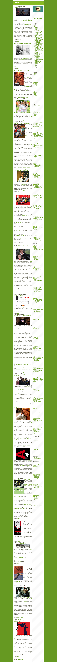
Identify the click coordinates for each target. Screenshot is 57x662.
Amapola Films (36, 473)
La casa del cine (36, 509)
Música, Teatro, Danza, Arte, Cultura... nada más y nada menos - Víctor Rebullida (38, 172)
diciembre (36, 27)
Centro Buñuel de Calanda (37, 437)
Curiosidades (36, 81)
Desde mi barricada (36, 265)
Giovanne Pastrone (29, 504)
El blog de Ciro (36, 215)
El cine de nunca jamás (37, 124)
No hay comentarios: (27, 167)
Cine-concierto (36, 75)
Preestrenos (35, 96)
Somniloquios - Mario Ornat (37, 165)
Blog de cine (35, 114)
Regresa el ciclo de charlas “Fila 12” (20, 99)
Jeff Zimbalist (25, 558)
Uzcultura (35, 163)
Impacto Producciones (37, 489)
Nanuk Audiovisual (36, 495)
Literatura (35, 90)
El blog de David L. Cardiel (37, 214)
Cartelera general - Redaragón (38, 322)
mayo (35, 67)
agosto (36, 64)
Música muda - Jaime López (38, 135)
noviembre (36, 28)
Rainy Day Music (36, 302)
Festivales (35, 85)
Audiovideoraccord (36, 476)
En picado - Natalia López (37, 199)
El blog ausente (36, 216)
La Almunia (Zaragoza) (37, 372)
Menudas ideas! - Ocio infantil (38, 420)
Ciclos (18, 563)
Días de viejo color (36, 220)
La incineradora (36, 457)
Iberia (16, 561)
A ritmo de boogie (36, 239)
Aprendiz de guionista (37, 110)
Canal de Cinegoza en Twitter (38, 18)
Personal (35, 95)
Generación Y (36, 194)
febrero (36, 70)
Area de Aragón (36, 248)
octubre (36, 29)
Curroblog (35, 258)
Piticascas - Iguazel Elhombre (38, 299)
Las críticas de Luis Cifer (37, 175)
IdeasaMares (35, 278)
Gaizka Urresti (36, 131)
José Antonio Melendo (37, 281)
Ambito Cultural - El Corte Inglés (38, 432)
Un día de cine (36, 454)
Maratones (35, 91)
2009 (34, 24)
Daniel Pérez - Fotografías (37, 260)
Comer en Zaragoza (36, 255)
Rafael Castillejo (36, 168)
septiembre (36, 63)
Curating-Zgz (36, 257)
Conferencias (19, 406)
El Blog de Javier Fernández (38, 219)
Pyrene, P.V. (35, 499)
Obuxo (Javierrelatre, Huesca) (38, 378)
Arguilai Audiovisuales (37, 475)
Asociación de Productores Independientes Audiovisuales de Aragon (37, 336)
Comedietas (35, 229)
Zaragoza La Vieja (36, 317)
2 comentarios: (26, 67)
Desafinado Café (36, 426)
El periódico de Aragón (20, 617)
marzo (35, 69)
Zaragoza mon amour (37, 318)
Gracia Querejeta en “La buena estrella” (20, 407)
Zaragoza (35, 389)
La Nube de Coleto (36, 184)
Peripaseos (35, 298)
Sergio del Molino (36, 166)
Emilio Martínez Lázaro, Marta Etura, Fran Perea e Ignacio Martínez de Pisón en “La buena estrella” (22, 123)
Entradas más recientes (17, 657)
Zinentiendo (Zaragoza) (37, 390)
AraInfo (35, 441)
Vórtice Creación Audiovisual (38, 505)
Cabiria (25, 504)
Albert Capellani (17, 508)
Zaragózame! (36, 446)
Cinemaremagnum (36, 478)
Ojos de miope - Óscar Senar (38, 296)
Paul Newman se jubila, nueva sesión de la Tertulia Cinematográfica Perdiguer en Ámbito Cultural (22, 170)
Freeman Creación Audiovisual (38, 486)
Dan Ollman (24, 559)
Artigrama (35, 463)
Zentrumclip (35, 407)
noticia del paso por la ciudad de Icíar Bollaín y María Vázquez (24, 616)
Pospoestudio (36, 498)
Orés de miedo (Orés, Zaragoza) (38, 379)
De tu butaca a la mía (37, 121)
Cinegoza (16, 2)
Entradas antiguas (29, 657)
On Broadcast (36, 496)
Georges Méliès (23, 499)
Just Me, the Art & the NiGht (38, 186)
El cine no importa (17, 7)
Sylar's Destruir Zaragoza (37, 311)
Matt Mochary (21, 558)
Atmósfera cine (36, 111)
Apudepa (35, 247)
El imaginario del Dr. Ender (37, 127)
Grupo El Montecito (36, 487)
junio (35, 66)
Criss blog (35, 226)
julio (35, 65)
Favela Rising (17, 558)
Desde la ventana (36, 264)
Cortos (18, 293)
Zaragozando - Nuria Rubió (37, 157)
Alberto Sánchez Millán (37, 238)
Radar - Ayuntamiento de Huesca (38, 417)
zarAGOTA (35, 156)
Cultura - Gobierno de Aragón (38, 427)
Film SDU (35, 485)
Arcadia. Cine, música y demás (38, 235)
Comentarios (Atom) (20, 659)
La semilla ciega (36, 178)
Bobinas (35, 115)
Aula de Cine (35, 450)
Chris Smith (21, 559)
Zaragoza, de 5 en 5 (36, 319)
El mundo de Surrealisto (37, 269)
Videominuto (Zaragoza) (37, 386)
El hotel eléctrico (23, 508)
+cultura (35, 331)
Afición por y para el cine (37, 106)
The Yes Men (17, 559)
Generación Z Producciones (38, 132)
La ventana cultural (36, 421)
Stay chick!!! (35, 310)
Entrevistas (35, 83)
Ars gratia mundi (36, 234)
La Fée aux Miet (36, 185)
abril (35, 68)
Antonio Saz (35, 237)
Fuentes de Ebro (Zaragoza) (37, 366)
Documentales (36, 82)
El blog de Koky (36, 213)
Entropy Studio (36, 484)
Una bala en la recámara (37, 164)
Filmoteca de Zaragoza (37, 328)
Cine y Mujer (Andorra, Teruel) (38, 355)
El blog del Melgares (37, 268)
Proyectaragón (16, 447)
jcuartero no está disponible (38, 280)
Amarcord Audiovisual (37, 474)
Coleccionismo (36, 76)
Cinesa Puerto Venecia (37, 327)
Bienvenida (35, 73)
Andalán (35, 462)
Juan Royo (35, 282)
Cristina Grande (36, 256)
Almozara (35, 472)
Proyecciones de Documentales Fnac (20, 543)
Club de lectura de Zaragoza (38, 254)
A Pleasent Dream (36, 244)
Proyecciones (19, 191)
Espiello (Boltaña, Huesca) (37, 361)
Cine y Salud (35, 397)
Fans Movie (35, 508)
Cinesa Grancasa (36, 326)
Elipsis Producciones (37, 483)
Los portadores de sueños (37, 291)
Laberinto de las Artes (37, 288)
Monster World (36, 174)
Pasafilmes (35, 497)
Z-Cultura (35, 411)
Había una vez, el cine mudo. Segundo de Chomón (22, 479)
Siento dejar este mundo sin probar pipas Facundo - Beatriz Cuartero (37, 307)
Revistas (35, 100)
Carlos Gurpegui (36, 116)
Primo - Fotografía (36, 301)
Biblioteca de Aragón (37, 431)
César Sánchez (36, 259)
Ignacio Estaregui (36, 193)
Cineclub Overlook (36, 428)
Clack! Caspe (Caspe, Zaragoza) (38, 357)
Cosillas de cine (36, 120)
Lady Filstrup (36, 176)
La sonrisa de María (36, 177)
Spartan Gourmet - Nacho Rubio (38, 309)
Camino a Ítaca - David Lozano (38, 230)
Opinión (18, 41)
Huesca (35, 367)
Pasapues (35, 297)
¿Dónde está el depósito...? (37, 155)
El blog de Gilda (36, 123)
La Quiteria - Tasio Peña (37, 183)
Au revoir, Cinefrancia (17, 621)
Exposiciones (36, 84)
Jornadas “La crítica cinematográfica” (20, 520)
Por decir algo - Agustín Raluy (38, 300)
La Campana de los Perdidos (38, 422)
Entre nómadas (36, 271)
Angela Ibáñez (36, 246)
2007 (34, 26)
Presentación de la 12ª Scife (18, 295)
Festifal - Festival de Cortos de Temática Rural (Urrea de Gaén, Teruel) (37, 365)
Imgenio (35, 488)
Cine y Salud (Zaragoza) (37, 356)
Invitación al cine (36, 402)
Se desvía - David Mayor (37, 167)
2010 (34, 23)
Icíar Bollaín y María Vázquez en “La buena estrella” (22, 586)
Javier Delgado (36, 279)
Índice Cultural (36, 466)
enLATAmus (35, 270)
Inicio (23, 657)
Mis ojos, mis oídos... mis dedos (38, 134)
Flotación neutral (36, 275)
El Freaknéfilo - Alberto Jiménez (38, 122)
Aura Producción (36, 477)
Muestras (18, 477)
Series (35, 101)
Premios (35, 97)
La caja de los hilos (36, 182)
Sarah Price (28, 559)
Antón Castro (36, 236)
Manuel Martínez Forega (37, 292)
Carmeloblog (35, 117)
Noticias (18, 68)
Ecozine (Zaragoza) (36, 360)
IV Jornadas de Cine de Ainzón (19, 565)
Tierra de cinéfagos (36, 147)
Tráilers (35, 102)
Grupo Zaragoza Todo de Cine (38, 133)
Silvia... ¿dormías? (36, 308)
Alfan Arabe (35, 245)
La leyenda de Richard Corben (38, 287)
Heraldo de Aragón (36, 445)
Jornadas (18, 541)
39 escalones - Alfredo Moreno (38, 105)
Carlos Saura (19, 561)
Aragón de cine (36, 449)
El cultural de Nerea (36, 208)
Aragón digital (36, 440)
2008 (34, 25)
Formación (18, 518)
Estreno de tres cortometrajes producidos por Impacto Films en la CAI (21, 248)
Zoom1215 (35, 408)
